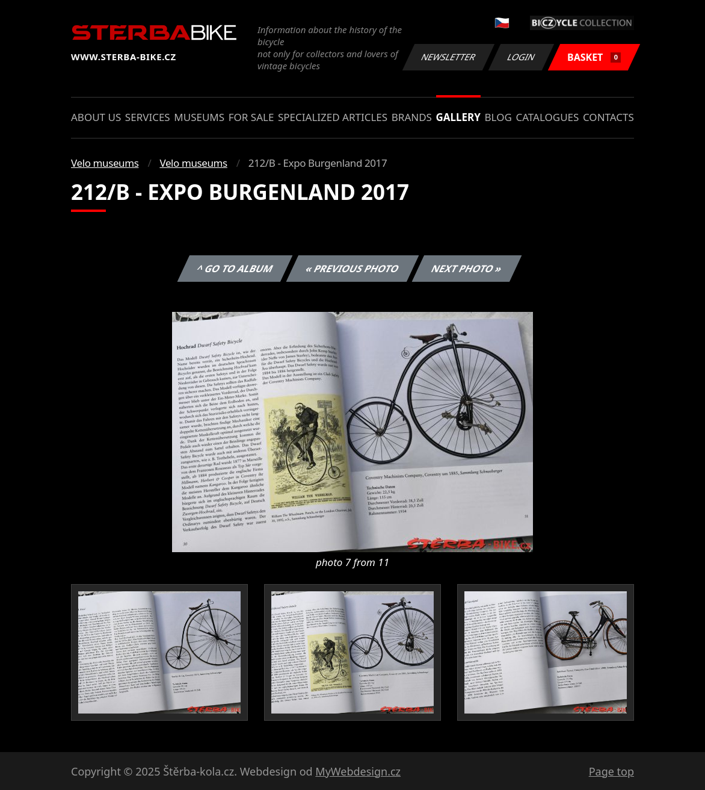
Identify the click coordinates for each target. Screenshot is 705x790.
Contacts (608, 117)
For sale (251, 117)
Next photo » (467, 268)
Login (521, 57)
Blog (498, 117)
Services (147, 117)
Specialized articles (332, 117)
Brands (412, 117)
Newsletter (448, 57)
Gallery (458, 117)
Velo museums (104, 163)
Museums (199, 117)
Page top (611, 771)
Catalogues (547, 117)
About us (96, 117)
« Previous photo (352, 268)
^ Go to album (235, 268)
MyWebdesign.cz (358, 771)
